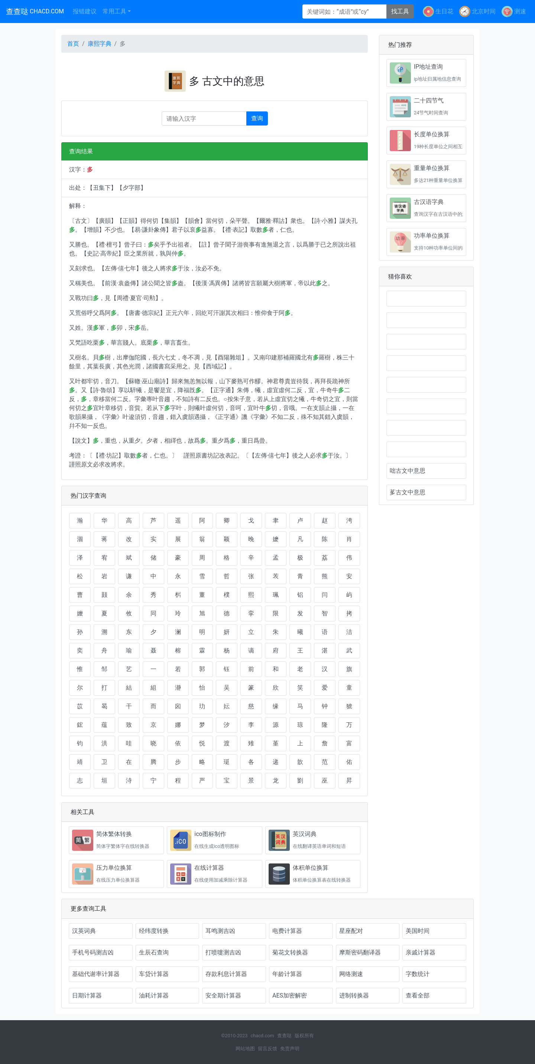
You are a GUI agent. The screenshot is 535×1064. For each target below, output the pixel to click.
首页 (73, 43)
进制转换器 (354, 995)
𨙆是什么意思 (426, 298)
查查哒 (35, 11)
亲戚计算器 (420, 952)
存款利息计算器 (226, 973)
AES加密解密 (289, 995)
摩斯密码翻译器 (360, 952)
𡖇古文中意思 (426, 406)
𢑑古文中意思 (426, 428)
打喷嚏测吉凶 (223, 952)
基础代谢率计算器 (96, 973)
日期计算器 (87, 995)
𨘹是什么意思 (426, 363)
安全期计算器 (223, 995)
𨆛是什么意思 (426, 341)
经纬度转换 (154, 930)
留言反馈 (267, 1048)
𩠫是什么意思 (426, 320)
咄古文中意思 (407, 470)
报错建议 (85, 11)
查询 (257, 118)
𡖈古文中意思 (426, 449)
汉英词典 (84, 930)
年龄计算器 (287, 973)
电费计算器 (287, 930)
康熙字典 (99, 43)
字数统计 (417, 973)
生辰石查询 (154, 952)
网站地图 (245, 1048)
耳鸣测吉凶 (220, 930)
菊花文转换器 (290, 952)
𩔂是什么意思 (426, 385)
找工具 (400, 11)
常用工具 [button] (114, 11)
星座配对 (351, 930)
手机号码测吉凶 (93, 952)
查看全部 (417, 995)
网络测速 (351, 973)
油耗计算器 (154, 995)
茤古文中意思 (407, 492)
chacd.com (262, 1035)
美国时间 (417, 930)
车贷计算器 (154, 973)
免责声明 (289, 1048)
